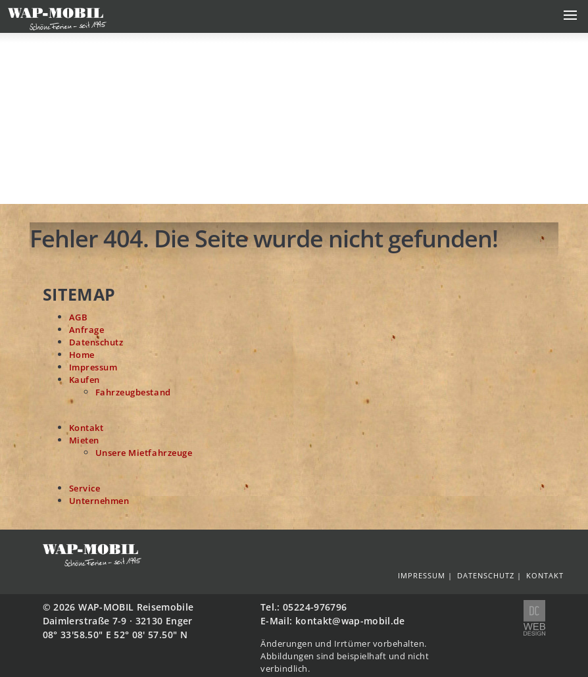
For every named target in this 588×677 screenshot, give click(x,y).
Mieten (84, 440)
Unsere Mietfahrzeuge (144, 453)
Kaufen (84, 380)
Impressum (93, 367)
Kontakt (86, 428)
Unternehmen (99, 501)
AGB (78, 317)
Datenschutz (96, 342)
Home (82, 355)
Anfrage (87, 330)
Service (85, 488)
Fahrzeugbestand (133, 392)
